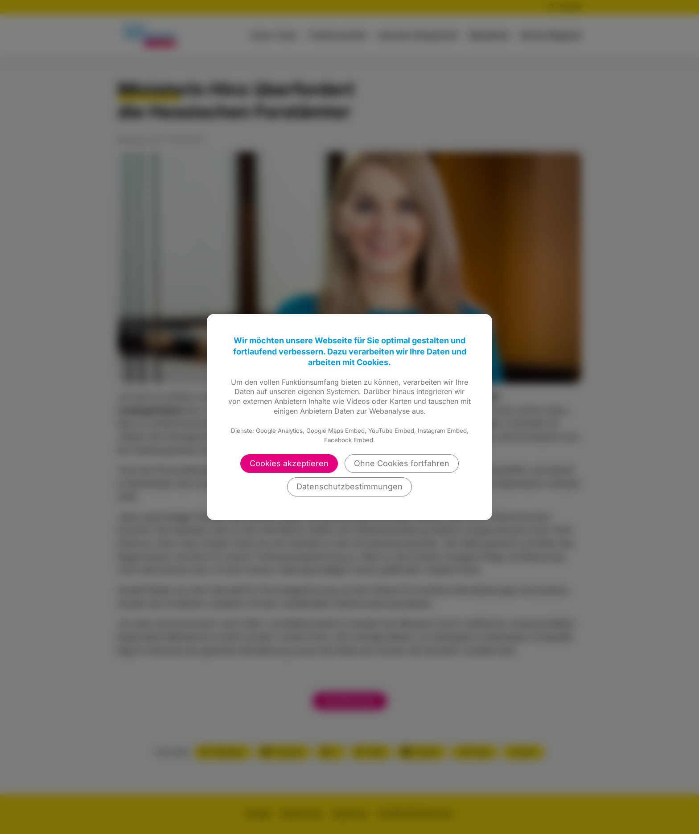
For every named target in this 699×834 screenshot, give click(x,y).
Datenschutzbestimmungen (349, 486)
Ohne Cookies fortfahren (401, 463)
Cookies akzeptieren (289, 463)
